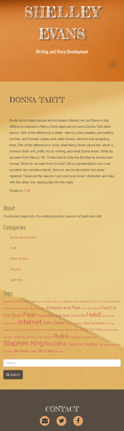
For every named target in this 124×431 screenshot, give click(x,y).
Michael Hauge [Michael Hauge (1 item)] (55, 329)
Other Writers (19, 258)
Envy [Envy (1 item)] (84, 308)
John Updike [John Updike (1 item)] (74, 323)
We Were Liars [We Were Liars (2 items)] (25, 351)
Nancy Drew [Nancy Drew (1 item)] (72, 329)
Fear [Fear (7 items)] (29, 314)
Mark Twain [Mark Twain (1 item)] (39, 329)
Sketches (16, 280)
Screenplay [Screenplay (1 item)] (75, 337)
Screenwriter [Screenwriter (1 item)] (90, 337)
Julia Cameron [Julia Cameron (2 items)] (93, 323)
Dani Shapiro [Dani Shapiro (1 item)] (22, 308)
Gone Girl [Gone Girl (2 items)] (78, 315)
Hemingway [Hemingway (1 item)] (10, 323)
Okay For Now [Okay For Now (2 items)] (91, 329)
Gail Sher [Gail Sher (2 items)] (62, 315)
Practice (15, 269)
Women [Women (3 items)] (46, 350)
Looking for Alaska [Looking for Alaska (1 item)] (21, 329)
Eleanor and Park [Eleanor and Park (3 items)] (64, 307)
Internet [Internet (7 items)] (30, 322)
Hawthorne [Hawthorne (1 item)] (108, 316)
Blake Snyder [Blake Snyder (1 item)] (71, 301)
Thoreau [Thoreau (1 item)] (8, 351)
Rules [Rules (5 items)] (61, 336)
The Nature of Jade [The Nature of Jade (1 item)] (109, 344)
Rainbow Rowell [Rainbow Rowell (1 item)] (12, 337)
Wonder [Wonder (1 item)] (59, 351)
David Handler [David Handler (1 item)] (38, 308)
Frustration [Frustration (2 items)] (46, 315)
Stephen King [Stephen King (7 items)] (23, 343)
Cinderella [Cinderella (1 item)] (104, 301)
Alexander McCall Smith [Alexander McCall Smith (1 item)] (16, 301)
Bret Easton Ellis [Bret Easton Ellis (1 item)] (89, 301)
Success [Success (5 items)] (55, 343)
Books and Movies (23, 237)
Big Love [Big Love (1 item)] (58, 301)
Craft (27, 190)
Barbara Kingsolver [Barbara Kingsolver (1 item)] (42, 301)
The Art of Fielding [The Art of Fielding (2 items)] (82, 344)
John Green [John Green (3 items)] (54, 322)
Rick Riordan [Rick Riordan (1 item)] (45, 337)
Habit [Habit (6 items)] (93, 314)
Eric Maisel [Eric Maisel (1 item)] (94, 308)
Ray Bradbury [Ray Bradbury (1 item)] (30, 337)
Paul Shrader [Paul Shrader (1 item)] (111, 329)
